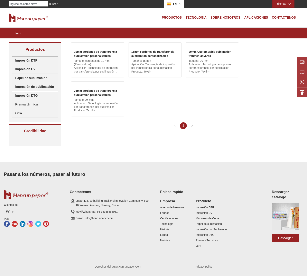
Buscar (53, 3)
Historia (164, 229)
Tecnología (196, 17)
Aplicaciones (256, 17)
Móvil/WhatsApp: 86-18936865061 (97, 211)
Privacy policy (203, 266)
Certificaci (166, 218)
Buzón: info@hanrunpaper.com (94, 218)
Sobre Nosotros (225, 17)
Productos (172, 17)
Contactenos (284, 17)
